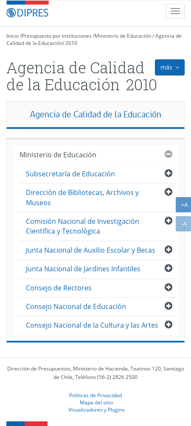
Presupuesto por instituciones (57, 35)
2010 (71, 43)
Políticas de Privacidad (95, 395)
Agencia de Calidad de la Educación (95, 114)
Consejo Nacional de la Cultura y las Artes (92, 325)
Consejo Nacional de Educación (76, 306)
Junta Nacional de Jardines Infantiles (83, 268)
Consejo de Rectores (59, 287)
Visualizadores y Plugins (96, 409)
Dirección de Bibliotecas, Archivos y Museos (82, 197)
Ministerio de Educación (123, 35)
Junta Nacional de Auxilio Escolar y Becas (90, 250)
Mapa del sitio (96, 402)
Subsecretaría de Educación (70, 173)
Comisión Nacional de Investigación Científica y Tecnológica (82, 226)
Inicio (12, 35)
